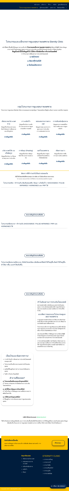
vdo (54, 4)
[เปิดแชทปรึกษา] (58, 486)
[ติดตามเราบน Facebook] (66, 7)
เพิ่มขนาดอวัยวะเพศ (28, 458)
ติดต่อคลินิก (61, 7)
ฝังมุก (24, 472)
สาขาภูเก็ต (47, 470)
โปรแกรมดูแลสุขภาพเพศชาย (28, 7)
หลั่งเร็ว (25, 469)
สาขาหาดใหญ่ (48, 459)
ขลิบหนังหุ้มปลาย (28, 466)
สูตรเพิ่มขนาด (62, 4)
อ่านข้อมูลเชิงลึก (8, 137)
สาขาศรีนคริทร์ (48, 468)
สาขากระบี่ (47, 462)
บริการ (43, 4)
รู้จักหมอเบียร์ (44, 7)
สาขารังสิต (47, 465)
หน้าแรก (37, 4)
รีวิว (49, 4)
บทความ (52, 7)
